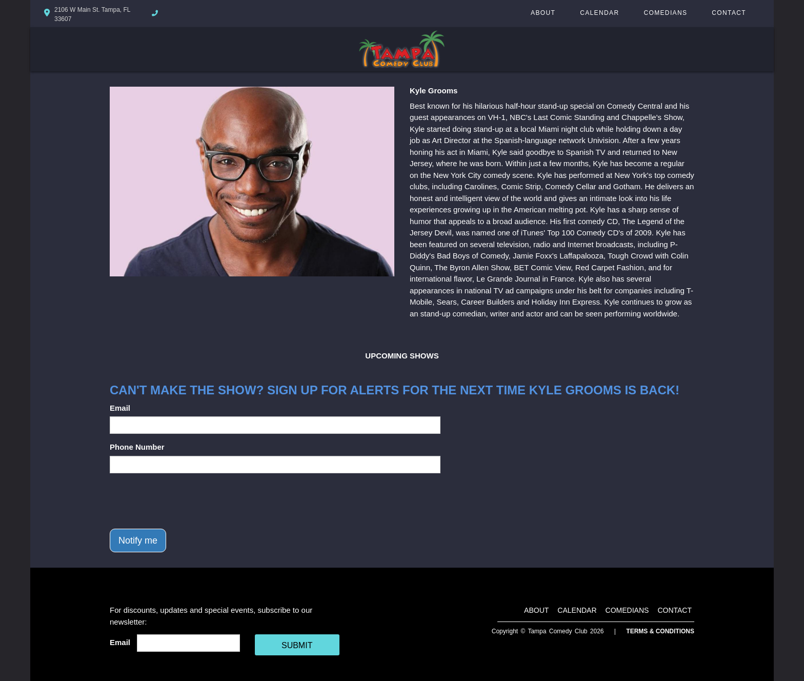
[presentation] (188, 501)
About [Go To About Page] (543, 12)
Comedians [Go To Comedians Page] (665, 12)
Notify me (137, 540)
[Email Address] (188, 643)
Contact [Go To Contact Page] (729, 12)
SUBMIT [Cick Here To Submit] (297, 645)
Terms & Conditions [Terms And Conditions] (660, 631)
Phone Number (137, 447)
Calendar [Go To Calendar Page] (599, 12)
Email (120, 408)
